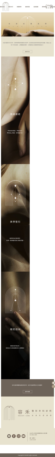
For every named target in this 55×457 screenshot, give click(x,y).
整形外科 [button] (10, 6)
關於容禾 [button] (2, 6)
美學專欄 (44, 6)
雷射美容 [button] (27, 6)
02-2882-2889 (33, 435)
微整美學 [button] (19, 6)
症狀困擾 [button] (36, 6)
